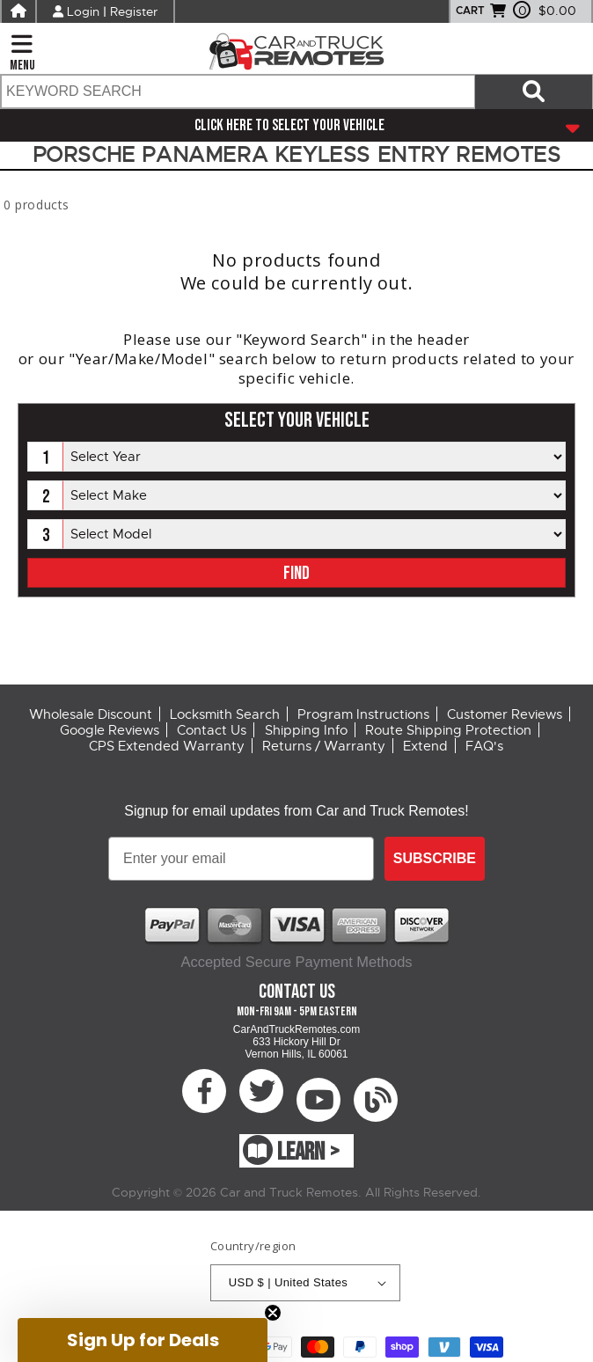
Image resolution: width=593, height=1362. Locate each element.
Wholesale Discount (90, 714)
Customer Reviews (504, 714)
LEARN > (308, 1152)
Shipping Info (306, 730)
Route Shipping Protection (448, 730)
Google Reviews (109, 730)
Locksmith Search (225, 714)
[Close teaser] (273, 1313)
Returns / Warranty (323, 746)
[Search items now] (533, 91)
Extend (425, 746)
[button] (142, 1340)
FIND (296, 573)
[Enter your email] (241, 859)
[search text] (237, 91)
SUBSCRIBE (434, 858)
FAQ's (484, 746)
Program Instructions (363, 714)
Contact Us (211, 730)
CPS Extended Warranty (167, 746)
